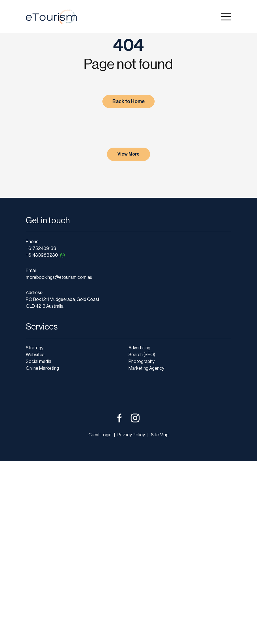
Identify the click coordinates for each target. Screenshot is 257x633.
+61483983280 (46, 427)
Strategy (34, 520)
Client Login (100, 607)
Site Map (159, 607)
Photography (141, 533)
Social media (38, 533)
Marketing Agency (146, 540)
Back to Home (128, 101)
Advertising (139, 520)
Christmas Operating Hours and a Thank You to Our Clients (69, 217)
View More (128, 326)
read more (43, 309)
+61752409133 (41, 420)
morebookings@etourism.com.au (59, 449)
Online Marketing (42, 540)
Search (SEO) (141, 526)
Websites (35, 526)
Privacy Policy (131, 607)
